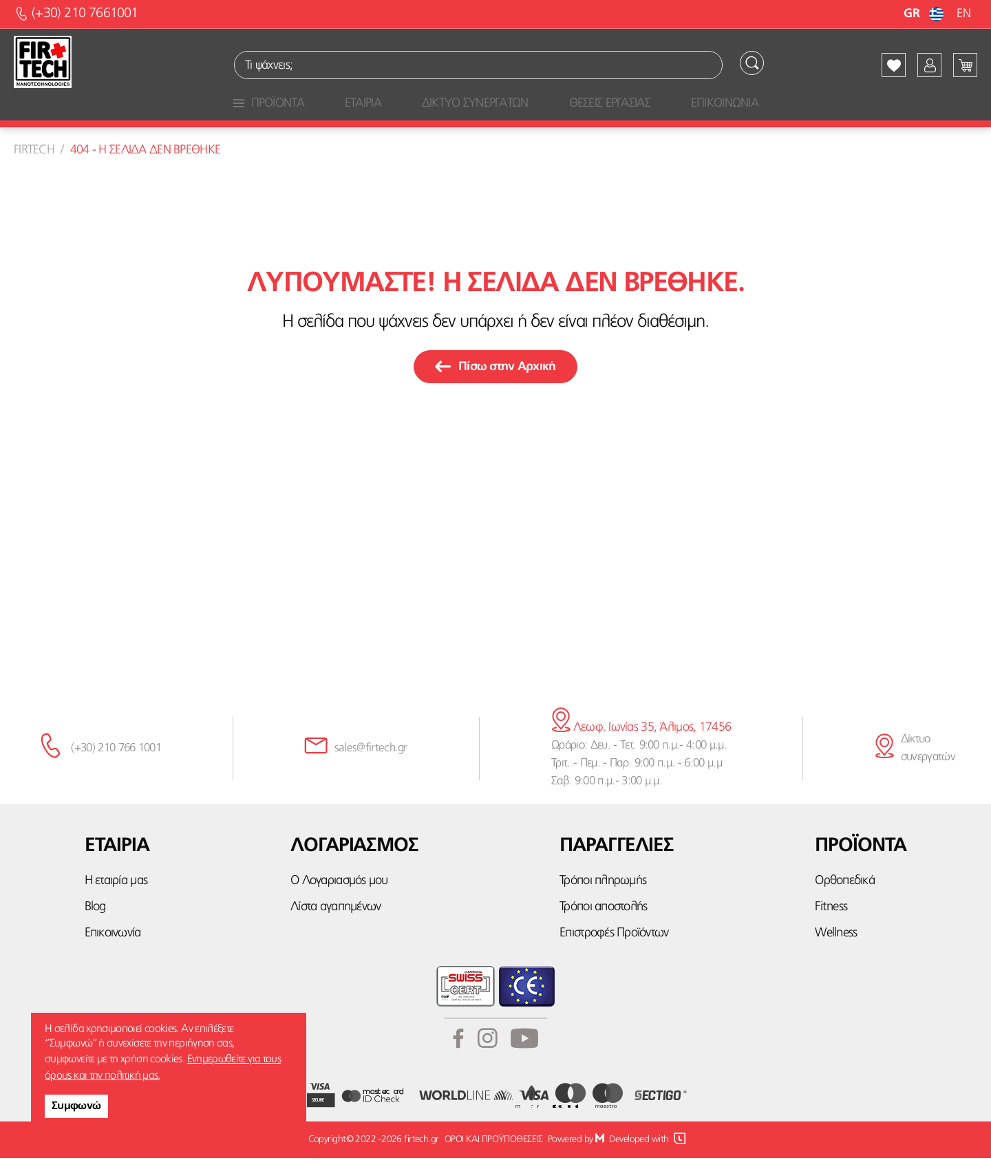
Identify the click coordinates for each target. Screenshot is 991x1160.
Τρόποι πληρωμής (603, 883)
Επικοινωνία (113, 936)
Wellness (836, 936)
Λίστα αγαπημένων (335, 909)
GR (925, 14)
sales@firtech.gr (370, 750)
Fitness (831, 909)
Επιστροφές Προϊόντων (614, 936)
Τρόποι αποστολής (603, 909)
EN (963, 14)
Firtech (34, 152)
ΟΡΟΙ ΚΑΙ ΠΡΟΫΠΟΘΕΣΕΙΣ (493, 1141)
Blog (95, 909)
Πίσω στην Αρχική (495, 368)
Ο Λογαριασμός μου (338, 883)
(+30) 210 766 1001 (116, 750)
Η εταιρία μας (116, 883)
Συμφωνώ (76, 1106)
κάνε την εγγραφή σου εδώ (496, 637)
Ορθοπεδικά (845, 883)
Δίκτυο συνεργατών (928, 750)
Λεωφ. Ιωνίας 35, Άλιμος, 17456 (641, 729)
